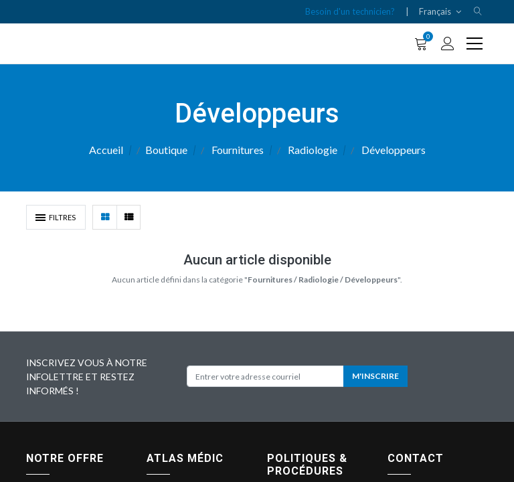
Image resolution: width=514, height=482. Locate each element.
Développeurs (393, 149)
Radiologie (312, 149)
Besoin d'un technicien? (350, 11)
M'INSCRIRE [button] (375, 376)
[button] (478, 11)
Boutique (166, 149)
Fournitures (237, 149)
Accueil (106, 149)
